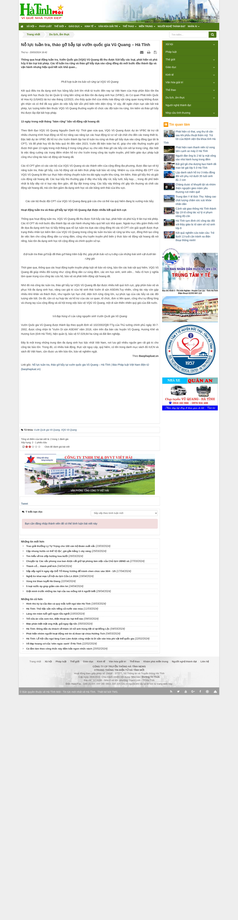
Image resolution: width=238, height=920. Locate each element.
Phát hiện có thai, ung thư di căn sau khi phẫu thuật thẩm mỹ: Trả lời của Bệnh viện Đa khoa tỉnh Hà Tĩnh (190, 137)
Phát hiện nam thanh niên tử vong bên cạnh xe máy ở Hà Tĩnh (195, 149)
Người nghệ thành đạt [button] (171, 26)
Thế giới (170, 59)
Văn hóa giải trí (174, 82)
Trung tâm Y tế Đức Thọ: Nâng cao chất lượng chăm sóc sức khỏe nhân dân (196, 200)
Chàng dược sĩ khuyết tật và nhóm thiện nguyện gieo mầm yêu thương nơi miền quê (196, 188)
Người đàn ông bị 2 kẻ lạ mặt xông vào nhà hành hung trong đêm (196, 157)
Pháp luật (171, 51)
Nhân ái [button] (194, 27)
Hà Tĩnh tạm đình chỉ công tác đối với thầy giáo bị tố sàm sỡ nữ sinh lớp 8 (195, 224)
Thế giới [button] (60, 27)
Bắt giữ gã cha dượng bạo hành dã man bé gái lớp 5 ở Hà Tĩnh (196, 166)
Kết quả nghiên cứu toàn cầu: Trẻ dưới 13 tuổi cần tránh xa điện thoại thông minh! (195, 236)
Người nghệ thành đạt (178, 105)
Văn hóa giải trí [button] (109, 27)
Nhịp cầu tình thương (178, 112)
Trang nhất (35, 886)
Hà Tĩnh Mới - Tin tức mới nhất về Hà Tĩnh (70, 917)
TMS (115, 917)
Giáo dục (171, 67)
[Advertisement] (90, 620)
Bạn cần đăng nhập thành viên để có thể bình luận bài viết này (61, 748)
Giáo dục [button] (75, 27)
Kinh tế (170, 74)
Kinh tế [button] (90, 27)
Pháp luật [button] (45, 26)
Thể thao (171, 89)
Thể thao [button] (129, 27)
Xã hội (169, 44)
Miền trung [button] (147, 27)
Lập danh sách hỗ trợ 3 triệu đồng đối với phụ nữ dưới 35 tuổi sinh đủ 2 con (195, 176)
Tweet (24, 728)
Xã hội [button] (32, 27)
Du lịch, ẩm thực (175, 97)
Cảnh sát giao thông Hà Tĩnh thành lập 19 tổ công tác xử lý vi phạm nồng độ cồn (196, 212)
